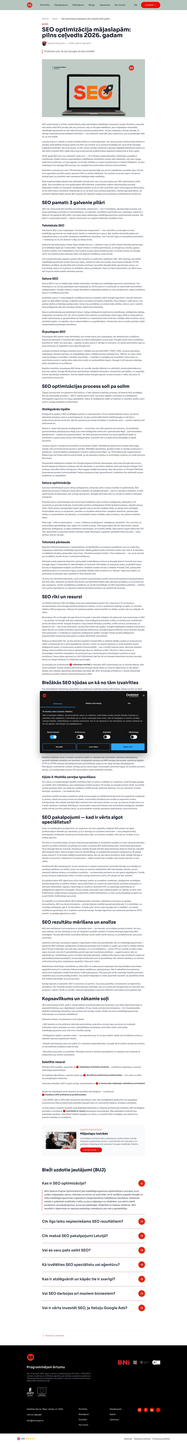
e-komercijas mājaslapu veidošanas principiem (120, 1083)
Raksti (55, 19)
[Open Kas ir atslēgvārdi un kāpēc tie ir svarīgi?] (141, 1279)
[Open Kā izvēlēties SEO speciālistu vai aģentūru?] (141, 1264)
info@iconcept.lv (35, 1420)
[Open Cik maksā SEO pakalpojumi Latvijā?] (141, 1236)
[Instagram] (139, 1410)
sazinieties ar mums (74, 1111)
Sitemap (128, 1438)
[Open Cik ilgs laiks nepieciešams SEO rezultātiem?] (141, 1221)
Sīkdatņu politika (142, 1438)
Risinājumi (78, 5)
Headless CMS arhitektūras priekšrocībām (64, 1094)
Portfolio (45, 5)
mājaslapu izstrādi (80, 664)
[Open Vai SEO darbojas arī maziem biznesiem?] (141, 1293)
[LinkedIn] (152, 1410)
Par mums (120, 5)
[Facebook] (146, 1410)
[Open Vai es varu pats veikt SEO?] (141, 1250)
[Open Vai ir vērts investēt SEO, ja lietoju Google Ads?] (141, 1308)
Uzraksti (150, 5)
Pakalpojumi (61, 5)
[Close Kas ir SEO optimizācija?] (141, 1183)
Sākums (45, 19)
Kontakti (83, 1419)
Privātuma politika (161, 1438)
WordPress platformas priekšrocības (102, 1075)
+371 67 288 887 (34, 1415)
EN (135, 5)
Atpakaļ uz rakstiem (53, 1335)
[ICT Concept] (29, 5)
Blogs (92, 5)
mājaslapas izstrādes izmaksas (92, 1067)
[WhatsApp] (158, 1410)
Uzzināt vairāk (91, 1150)
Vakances (105, 5)
